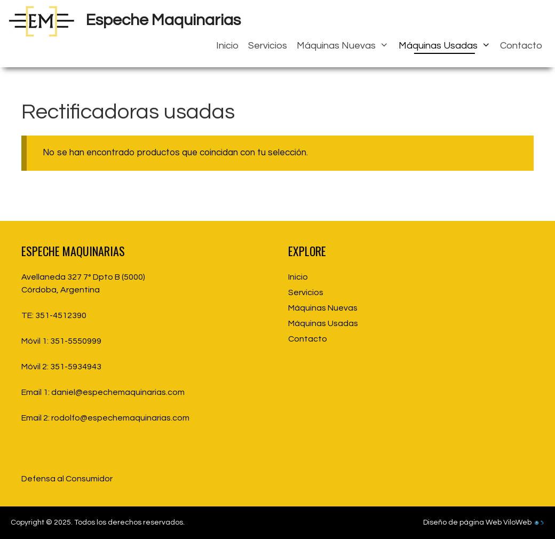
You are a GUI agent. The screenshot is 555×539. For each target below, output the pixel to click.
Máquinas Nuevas (345, 46)
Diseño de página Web (462, 522)
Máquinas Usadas (447, 46)
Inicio (227, 46)
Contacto (521, 46)
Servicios (267, 46)
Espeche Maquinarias (163, 20)
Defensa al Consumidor (67, 478)
